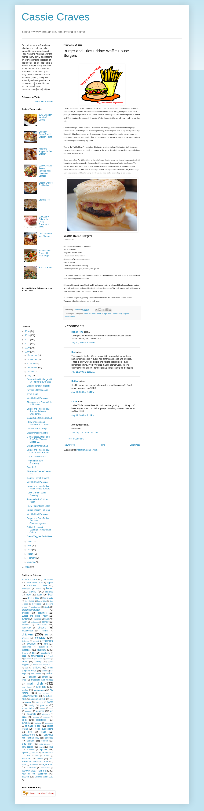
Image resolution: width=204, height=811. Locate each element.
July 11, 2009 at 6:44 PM (82, 392)
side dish (27, 743)
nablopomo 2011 (37, 699)
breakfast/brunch (31, 609)
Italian (49, 673)
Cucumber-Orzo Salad (37, 446)
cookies (31, 643)
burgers (125, 314)
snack (41, 747)
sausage (49, 738)
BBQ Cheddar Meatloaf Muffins (45, 117)
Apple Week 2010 (34, 582)
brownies (42, 613)
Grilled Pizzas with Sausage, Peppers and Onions (39, 530)
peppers (40, 711)
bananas (49, 592)
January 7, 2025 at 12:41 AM (84, 432)
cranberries (26, 647)
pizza (24, 717)
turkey (40, 758)
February (31, 558)
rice (30, 732)
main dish (35, 683)
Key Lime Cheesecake (37, 390)
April (29, 549)
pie (51, 711)
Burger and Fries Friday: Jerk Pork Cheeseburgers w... (38, 521)
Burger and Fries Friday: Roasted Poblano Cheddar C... (38, 411)
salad (43, 732)
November (32, 359)
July (29, 375)
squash (25, 753)
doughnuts (45, 653)
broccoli (25, 613)
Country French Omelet (38, 478)
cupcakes (26, 650)
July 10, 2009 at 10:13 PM (83, 342)
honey (44, 671)
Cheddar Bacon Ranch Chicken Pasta (45, 134)
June (29, 541)
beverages (36, 604)
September (32, 367)
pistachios (46, 714)
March (30, 554)
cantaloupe (35, 622)
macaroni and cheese (42, 680)
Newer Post (69, 445)
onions (27, 702)
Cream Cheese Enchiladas (46, 184)
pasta (50, 702)
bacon (49, 588)
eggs (24, 656)
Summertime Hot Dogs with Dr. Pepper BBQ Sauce (39, 380)
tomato (46, 756)
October (31, 363)
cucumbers (43, 647)
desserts (25, 653)
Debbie (74, 381)
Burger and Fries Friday (112, 314)
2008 (27, 567)
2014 (27, 331)
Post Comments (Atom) (87, 450)
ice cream (36, 674)
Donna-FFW (77, 332)
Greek (24, 661)
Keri (73, 352)
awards (38, 589)
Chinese (25, 638)
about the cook (90, 314)
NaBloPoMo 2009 (30, 696)
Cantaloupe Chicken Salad (39, 418)
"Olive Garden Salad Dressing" (36, 494)
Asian (45, 585)
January (31, 562)
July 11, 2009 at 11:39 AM (83, 372)
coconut (36, 641)
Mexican (41, 686)
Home (102, 445)
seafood (31, 741)
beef (99, 314)
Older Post (135, 445)
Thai (37, 756)
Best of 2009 (33, 598)
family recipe (37, 656)
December (32, 355)
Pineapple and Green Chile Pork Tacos (39, 403)
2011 (27, 343)
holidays (36, 667)
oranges (39, 702)
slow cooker (27, 747)
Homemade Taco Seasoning (35, 462)
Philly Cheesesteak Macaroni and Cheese (38, 423)
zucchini (25, 777)
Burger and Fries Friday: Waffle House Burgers (38, 487)
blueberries (35, 607)
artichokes (31, 585)
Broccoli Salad (45, 267)
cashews (25, 625)
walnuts (32, 768)
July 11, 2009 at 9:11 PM (82, 415)
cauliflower (26, 628)
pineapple (31, 714)
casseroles (42, 624)
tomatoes (26, 758)
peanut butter (28, 708)
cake (46, 619)
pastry (32, 705)
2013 (27, 335)
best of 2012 (42, 601)
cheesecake (27, 631)
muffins (25, 690)
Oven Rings (32, 394)
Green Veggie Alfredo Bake (39, 536)
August (31, 371)
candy (24, 622)
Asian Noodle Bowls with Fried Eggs (45, 253)
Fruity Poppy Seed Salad (38, 506)
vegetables (34, 765)
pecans (28, 711)
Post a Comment (75, 439)
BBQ (28, 595)
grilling (38, 661)
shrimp (44, 741)
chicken (27, 634)
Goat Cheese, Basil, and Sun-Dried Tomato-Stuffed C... (38, 439)
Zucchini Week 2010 (44, 777)
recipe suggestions (44, 729)
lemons (45, 677)
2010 (27, 348)
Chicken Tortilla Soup (37, 428)
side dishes (44, 744)
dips (33, 653)
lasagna (32, 677)
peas (51, 708)
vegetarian (47, 764)
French (50, 656)
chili (46, 635)
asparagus (26, 589)
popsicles (46, 717)
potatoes (41, 719)
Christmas (25, 641)
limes (24, 680)
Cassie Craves (56, 17)
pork (24, 719)
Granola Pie (44, 200)
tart (28, 756)
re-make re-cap (32, 726)
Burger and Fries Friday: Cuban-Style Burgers (38, 451)
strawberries (47, 752)
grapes (47, 659)
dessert (41, 649)
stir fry (35, 753)
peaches (44, 705)
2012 (27, 339)
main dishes (26, 687)
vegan (24, 765)
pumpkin (26, 723)
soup (51, 747)
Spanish (30, 750)
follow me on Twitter (44, 101)
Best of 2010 (47, 598)
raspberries (49, 723)
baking (32, 591)
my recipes (44, 693)
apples (50, 582)
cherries (45, 631)
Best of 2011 (29, 601)
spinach (43, 749)
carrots (45, 622)
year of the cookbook (34, 774)
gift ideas (27, 659)
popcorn (36, 717)
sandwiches (70, 317)
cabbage (37, 619)
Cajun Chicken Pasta (36, 456)
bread (46, 607)
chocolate (39, 637)
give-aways (38, 659)
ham (26, 668)
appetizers (48, 579)
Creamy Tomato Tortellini (38, 386)
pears (42, 708)
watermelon (45, 768)
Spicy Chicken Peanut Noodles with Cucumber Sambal (45, 171)
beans (39, 595)
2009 (27, 352)
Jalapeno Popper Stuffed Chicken (46, 151)
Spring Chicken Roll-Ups (38, 510)
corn (46, 644)
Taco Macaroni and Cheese (45, 234)
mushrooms (39, 690)
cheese (42, 627)
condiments (47, 641)
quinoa (38, 723)
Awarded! (31, 467)
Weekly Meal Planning (37, 398)
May (29, 545)
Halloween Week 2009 (43, 665)
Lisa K (74, 401)
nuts (51, 699)
